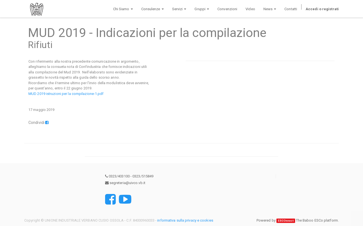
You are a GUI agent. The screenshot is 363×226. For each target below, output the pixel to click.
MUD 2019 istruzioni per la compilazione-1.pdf (66, 94)
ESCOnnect (285, 220)
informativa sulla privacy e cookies (185, 220)
